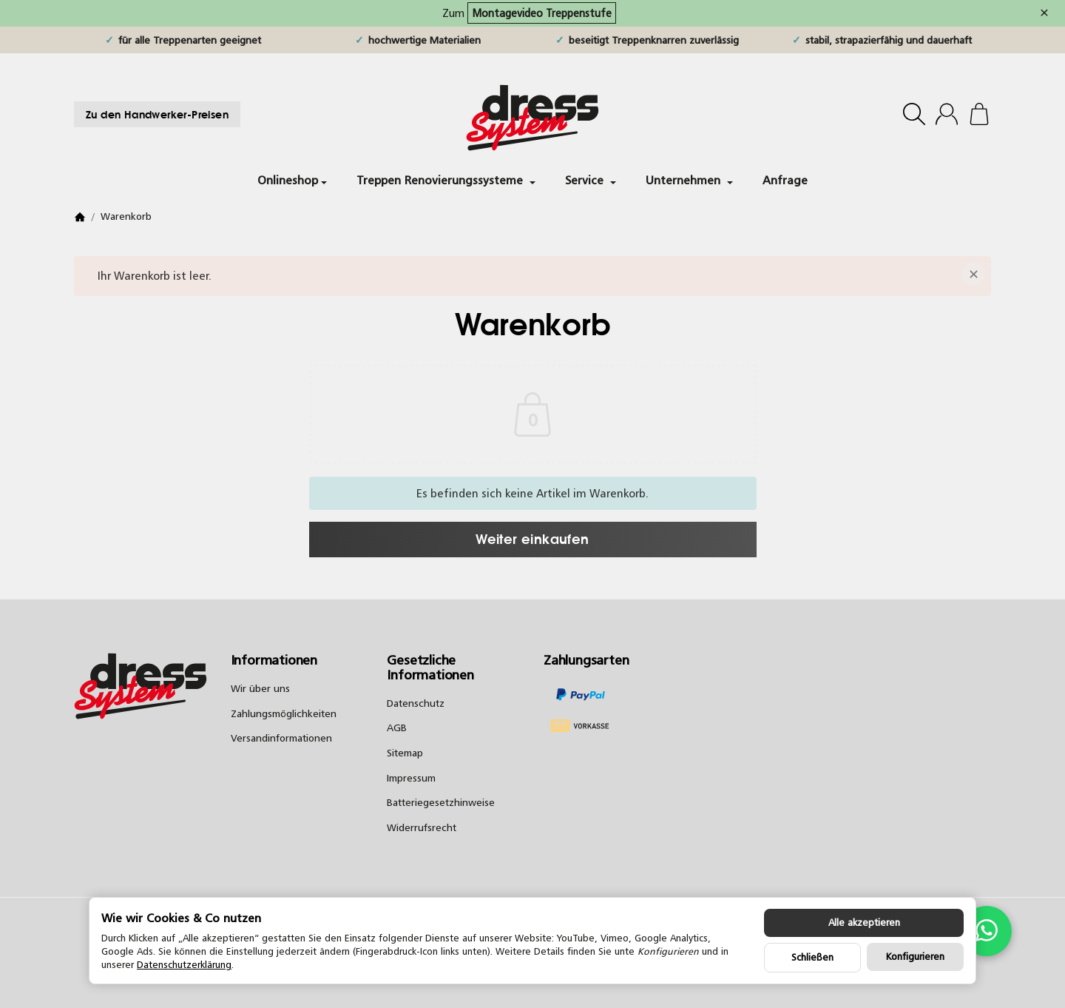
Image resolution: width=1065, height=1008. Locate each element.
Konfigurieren (915, 956)
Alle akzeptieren (864, 922)
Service (590, 179)
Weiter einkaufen (532, 539)
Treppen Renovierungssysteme (445, 179)
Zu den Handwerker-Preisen (157, 114)
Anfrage (785, 179)
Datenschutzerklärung (184, 964)
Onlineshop (292, 179)
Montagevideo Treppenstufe (542, 13)
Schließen (812, 957)
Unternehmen (689, 179)
